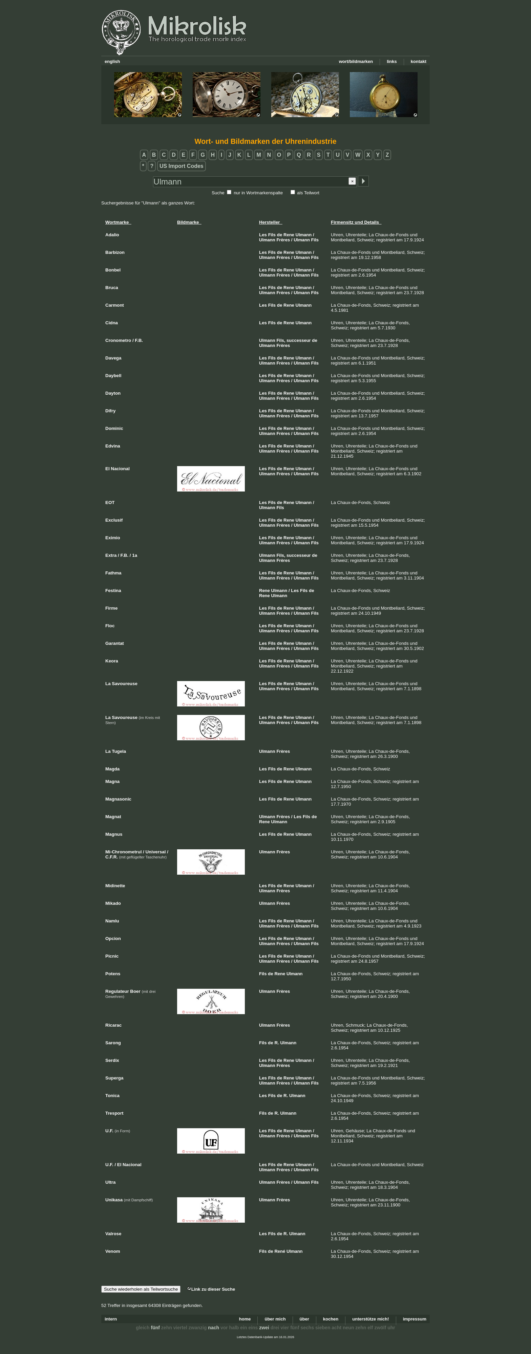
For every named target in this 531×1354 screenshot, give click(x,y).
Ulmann (304, 234)
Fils (272, 234)
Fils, (280, 340)
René (279, 1251)
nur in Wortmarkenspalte (258, 192)
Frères (283, 239)
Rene (288, 234)
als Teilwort (308, 192)
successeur (298, 340)
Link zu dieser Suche (211, 1289)
